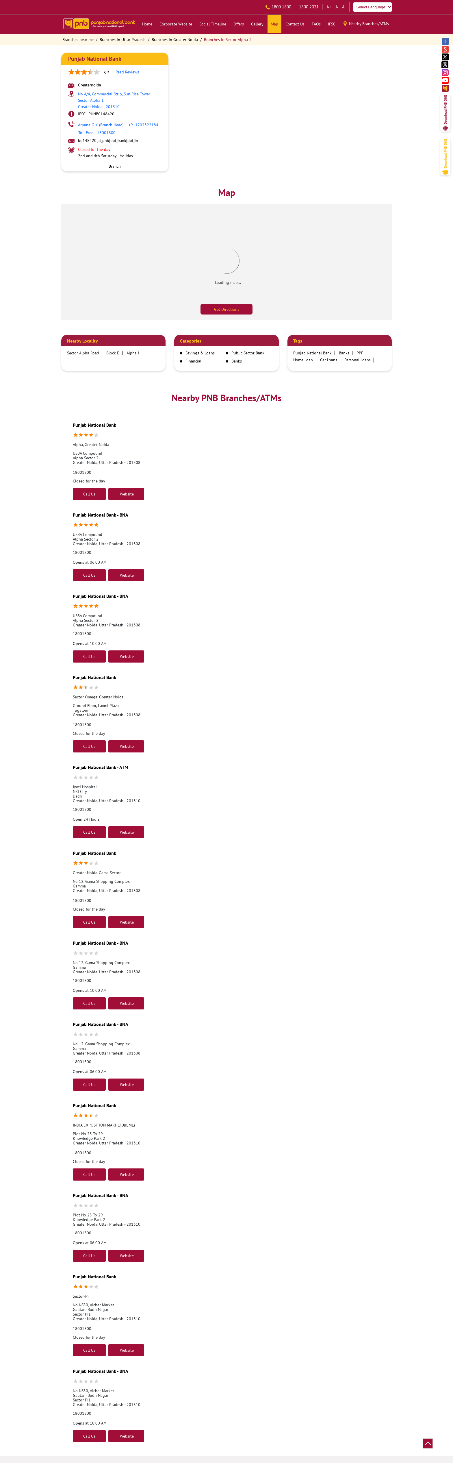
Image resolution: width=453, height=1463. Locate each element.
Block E (112, 353)
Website (126, 494)
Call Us (89, 494)
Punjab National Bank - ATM (100, 767)
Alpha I (133, 353)
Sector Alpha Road (83, 353)
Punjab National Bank (94, 425)
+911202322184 (118, 124)
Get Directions (226, 309)
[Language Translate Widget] (372, 7)
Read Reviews (127, 72)
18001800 (82, 472)
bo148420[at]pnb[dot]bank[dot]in (108, 140)
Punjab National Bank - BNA (100, 515)
